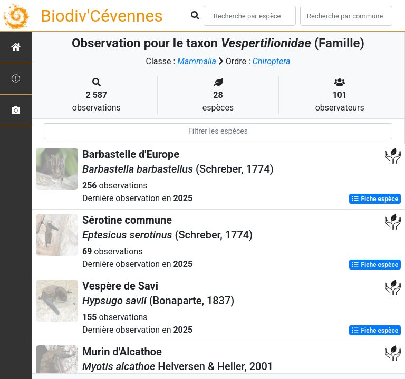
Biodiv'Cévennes (102, 16)
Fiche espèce (374, 199)
